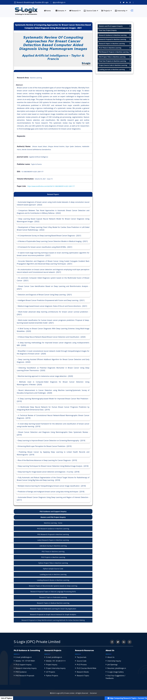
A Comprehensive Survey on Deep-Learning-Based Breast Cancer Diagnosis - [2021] (49, 235)
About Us (110, 657)
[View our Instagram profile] (130, 2)
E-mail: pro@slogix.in (54, 657)
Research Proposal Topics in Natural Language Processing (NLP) (53, 591)
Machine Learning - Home (53, 523)
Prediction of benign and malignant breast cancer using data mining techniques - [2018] (51, 491)
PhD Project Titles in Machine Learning (115, 57)
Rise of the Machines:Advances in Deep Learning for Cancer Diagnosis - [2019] (47, 460)
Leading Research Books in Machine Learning (53, 580)
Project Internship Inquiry (56, 668)
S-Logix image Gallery (115, 672)
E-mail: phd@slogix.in (24, 657)
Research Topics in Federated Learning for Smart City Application (53, 609)
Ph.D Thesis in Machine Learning (115, 48)
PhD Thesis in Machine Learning (53, 551)
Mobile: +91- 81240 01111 (56, 661)
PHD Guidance (21, 672)
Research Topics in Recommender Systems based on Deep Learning (53, 586)
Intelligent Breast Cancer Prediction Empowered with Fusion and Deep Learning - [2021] (51, 300)
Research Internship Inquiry (26, 668)
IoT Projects (50, 672)
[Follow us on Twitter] (123, 2)
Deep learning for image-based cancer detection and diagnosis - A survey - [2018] (48, 472)
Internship (120, 11)
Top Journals (81, 657)
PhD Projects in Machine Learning (53, 557)
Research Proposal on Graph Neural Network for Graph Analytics (53, 614)
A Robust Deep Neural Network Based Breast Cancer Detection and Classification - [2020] (51, 337)
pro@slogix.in (59, 2)
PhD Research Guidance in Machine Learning (53, 529)
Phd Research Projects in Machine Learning (115, 52)
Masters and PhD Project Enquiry (53, 517)
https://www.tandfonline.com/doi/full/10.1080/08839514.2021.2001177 (51, 186)
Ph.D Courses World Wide (86, 668)
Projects (105, 11)
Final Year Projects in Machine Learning (115, 61)
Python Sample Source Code (53, 569)
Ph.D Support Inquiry (23, 664)
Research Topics (83, 675)
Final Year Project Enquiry (115, 30)
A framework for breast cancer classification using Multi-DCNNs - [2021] (45, 247)
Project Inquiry (51, 664)
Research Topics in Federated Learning (53, 597)
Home (47, 11)
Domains (60, 11)
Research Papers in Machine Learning (115, 44)
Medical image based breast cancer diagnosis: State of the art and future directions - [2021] (52, 306)
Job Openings (112, 664)
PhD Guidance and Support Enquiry (53, 511)
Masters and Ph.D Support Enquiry (115, 26)
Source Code (90, 11)
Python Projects (52, 675)
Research (74, 11)
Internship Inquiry (114, 661)
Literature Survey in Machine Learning (53, 546)
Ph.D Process (82, 664)
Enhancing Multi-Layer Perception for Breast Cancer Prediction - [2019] (44, 446)
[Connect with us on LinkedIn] (127, 2)
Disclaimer (92, 693)
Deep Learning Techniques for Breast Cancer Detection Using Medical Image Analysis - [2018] (53, 466)
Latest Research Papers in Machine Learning (53, 540)
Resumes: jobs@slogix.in (116, 668)
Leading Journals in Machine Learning (53, 574)
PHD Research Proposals (25, 675)
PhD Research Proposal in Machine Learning (53, 534)
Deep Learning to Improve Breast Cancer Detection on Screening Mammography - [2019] (51, 440)
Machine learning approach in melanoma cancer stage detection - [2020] (45, 376)
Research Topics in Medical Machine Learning (53, 603)
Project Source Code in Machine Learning (115, 65)
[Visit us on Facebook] (120, 2)
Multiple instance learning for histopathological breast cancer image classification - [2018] (52, 486)
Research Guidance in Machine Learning (115, 35)
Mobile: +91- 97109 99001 (25, 661)
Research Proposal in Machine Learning (115, 39)
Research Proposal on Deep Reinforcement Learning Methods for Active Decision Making (53, 620)
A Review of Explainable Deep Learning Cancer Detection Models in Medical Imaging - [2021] (53, 241)
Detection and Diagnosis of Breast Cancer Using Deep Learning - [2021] (45, 295)
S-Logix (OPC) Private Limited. (65, 693)
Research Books (83, 672)
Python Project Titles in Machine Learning (53, 563)
